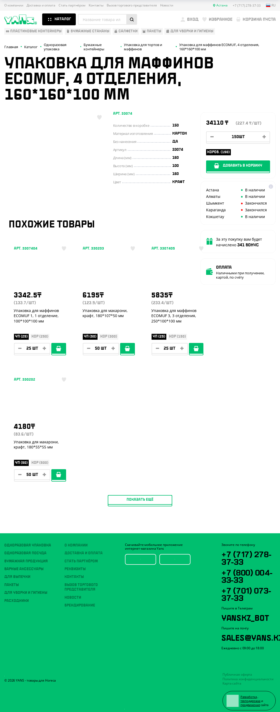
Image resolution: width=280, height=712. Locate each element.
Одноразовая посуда (25, 548)
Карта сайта (231, 679)
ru (271, 5)
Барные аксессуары (24, 564)
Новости (166, 5)
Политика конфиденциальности (248, 674)
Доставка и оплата (41, 5)
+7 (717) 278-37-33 (246, 553)
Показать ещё (140, 389)
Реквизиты (75, 564)
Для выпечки (17, 572)
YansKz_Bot (245, 613)
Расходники (16, 595)
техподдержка (251, 697)
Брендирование (79, 600)
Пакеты (11, 579)
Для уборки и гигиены (25, 587)
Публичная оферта (237, 670)
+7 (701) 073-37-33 (246, 589)
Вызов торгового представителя (132, 5)
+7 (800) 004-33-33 (247, 571)
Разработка (249, 692)
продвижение (250, 701)
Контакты (96, 5)
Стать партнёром (72, 5)
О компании (13, 5)
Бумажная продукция (26, 556)
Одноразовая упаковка (27, 540)
